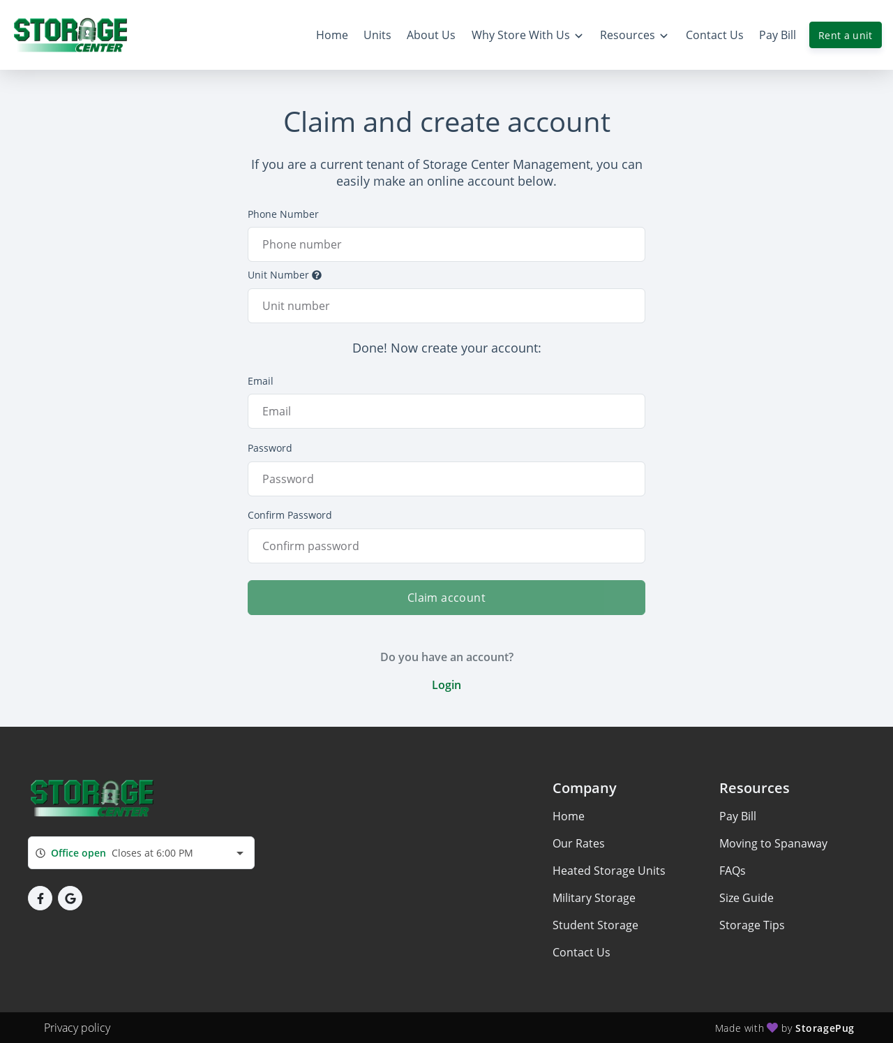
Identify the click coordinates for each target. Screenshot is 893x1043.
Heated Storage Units (609, 870)
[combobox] (141, 852)
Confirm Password (290, 515)
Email (260, 380)
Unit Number (285, 274)
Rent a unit (845, 35)
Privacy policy (77, 1027)
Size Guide (746, 897)
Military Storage (594, 897)
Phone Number (283, 214)
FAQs (732, 870)
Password (270, 447)
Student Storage (595, 925)
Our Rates (579, 843)
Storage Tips (752, 925)
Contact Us (581, 952)
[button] (40, 898)
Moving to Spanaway (773, 843)
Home (569, 816)
